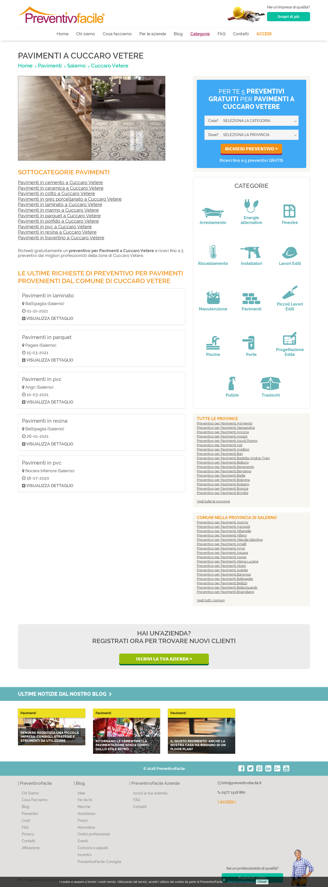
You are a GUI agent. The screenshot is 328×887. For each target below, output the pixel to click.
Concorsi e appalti (93, 848)
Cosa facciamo (117, 33)
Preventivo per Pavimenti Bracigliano (225, 592)
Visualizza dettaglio (47, 318)
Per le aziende (152, 33)
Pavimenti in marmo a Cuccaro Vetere (58, 210)
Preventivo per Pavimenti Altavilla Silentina (230, 540)
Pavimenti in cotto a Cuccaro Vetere (56, 193)
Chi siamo (85, 33)
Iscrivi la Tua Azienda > (164, 659)
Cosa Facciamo (34, 800)
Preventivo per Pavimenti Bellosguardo (227, 587)
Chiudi (262, 882)
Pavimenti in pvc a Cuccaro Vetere (55, 226)
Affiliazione (30, 848)
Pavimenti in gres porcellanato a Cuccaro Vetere (70, 199)
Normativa (86, 827)
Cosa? (213, 121)
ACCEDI (264, 33)
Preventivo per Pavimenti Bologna (223, 480)
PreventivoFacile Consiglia (99, 862)
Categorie (200, 33)
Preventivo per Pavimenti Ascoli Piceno (227, 441)
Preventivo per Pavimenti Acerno (222, 522)
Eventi (83, 841)
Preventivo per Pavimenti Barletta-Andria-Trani (233, 458)
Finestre (290, 222)
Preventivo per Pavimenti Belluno (223, 462)
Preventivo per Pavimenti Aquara (222, 553)
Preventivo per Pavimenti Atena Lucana (227, 561)
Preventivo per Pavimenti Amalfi (222, 544)
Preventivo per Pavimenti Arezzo (222, 436)
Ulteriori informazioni (241, 882)
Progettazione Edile (290, 352)
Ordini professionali (94, 834)
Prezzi (83, 820)
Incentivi (84, 855)
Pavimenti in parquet (46, 337)
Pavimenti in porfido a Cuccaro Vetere (58, 221)
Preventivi (30, 814)
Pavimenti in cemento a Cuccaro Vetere (60, 182)
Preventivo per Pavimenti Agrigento (224, 423)
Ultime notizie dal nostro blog (65, 694)
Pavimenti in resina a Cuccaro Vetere (57, 232)
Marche (84, 807)
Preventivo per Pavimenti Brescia (222, 488)
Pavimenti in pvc (41, 379)
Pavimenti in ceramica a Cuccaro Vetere (61, 188)
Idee (81, 793)
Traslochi (271, 395)
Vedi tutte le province (213, 501)
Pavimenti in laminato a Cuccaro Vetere (60, 204)
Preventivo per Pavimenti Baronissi (224, 574)
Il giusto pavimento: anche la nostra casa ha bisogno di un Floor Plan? (198, 745)
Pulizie (232, 395)
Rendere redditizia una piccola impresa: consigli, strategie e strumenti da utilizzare (49, 737)
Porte (251, 354)
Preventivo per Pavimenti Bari (220, 454)
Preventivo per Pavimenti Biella (221, 475)
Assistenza (86, 814)
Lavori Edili (290, 263)
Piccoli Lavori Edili (290, 306)
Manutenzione (213, 309)
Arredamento (213, 222)
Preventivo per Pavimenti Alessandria (226, 428)
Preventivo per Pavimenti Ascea (221, 557)
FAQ (221, 33)
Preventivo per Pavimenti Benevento (225, 467)
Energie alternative (251, 220)
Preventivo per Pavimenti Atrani (221, 566)
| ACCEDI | (227, 802)
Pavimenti (251, 309)
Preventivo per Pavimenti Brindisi (222, 493)
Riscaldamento (213, 263)
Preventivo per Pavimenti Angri (221, 548)
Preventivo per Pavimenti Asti (219, 445)
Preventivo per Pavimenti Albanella (224, 531)
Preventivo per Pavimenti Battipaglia (225, 579)
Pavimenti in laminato (48, 296)
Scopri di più (289, 17)
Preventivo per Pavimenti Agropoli (223, 527)
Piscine (213, 354)
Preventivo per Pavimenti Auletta (222, 570)
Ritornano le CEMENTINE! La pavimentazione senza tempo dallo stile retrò (122, 745)
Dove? (213, 135)
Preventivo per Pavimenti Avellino (223, 449)
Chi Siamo (30, 793)
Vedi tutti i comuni (211, 600)
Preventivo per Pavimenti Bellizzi (222, 583)
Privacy (28, 834)
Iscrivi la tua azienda (150, 793)
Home (62, 33)
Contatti (241, 33)
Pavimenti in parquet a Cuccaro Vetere (59, 215)
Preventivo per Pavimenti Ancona (223, 432)
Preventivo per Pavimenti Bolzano (223, 484)
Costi (26, 820)
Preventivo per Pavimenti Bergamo (224, 471)
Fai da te (85, 800)
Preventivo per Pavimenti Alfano (222, 535)
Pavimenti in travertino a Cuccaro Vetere (61, 237)
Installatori (251, 263)
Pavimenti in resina (44, 421)
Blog (178, 33)
